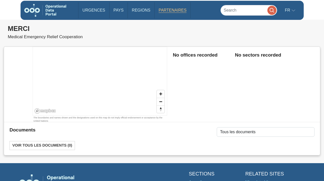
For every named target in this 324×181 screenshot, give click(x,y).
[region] (100, 81)
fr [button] (288, 10)
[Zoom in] (160, 94)
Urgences (93, 10)
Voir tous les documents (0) (42, 145)
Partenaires (172, 10)
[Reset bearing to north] (160, 109)
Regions (141, 10)
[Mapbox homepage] (45, 111)
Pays (119, 10)
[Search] (249, 10)
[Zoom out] (160, 101)
